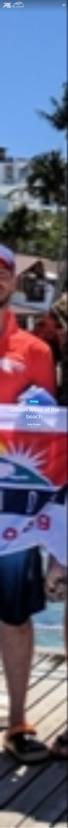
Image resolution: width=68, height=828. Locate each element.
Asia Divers (34, 424)
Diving (34, 401)
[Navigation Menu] (64, 5)
